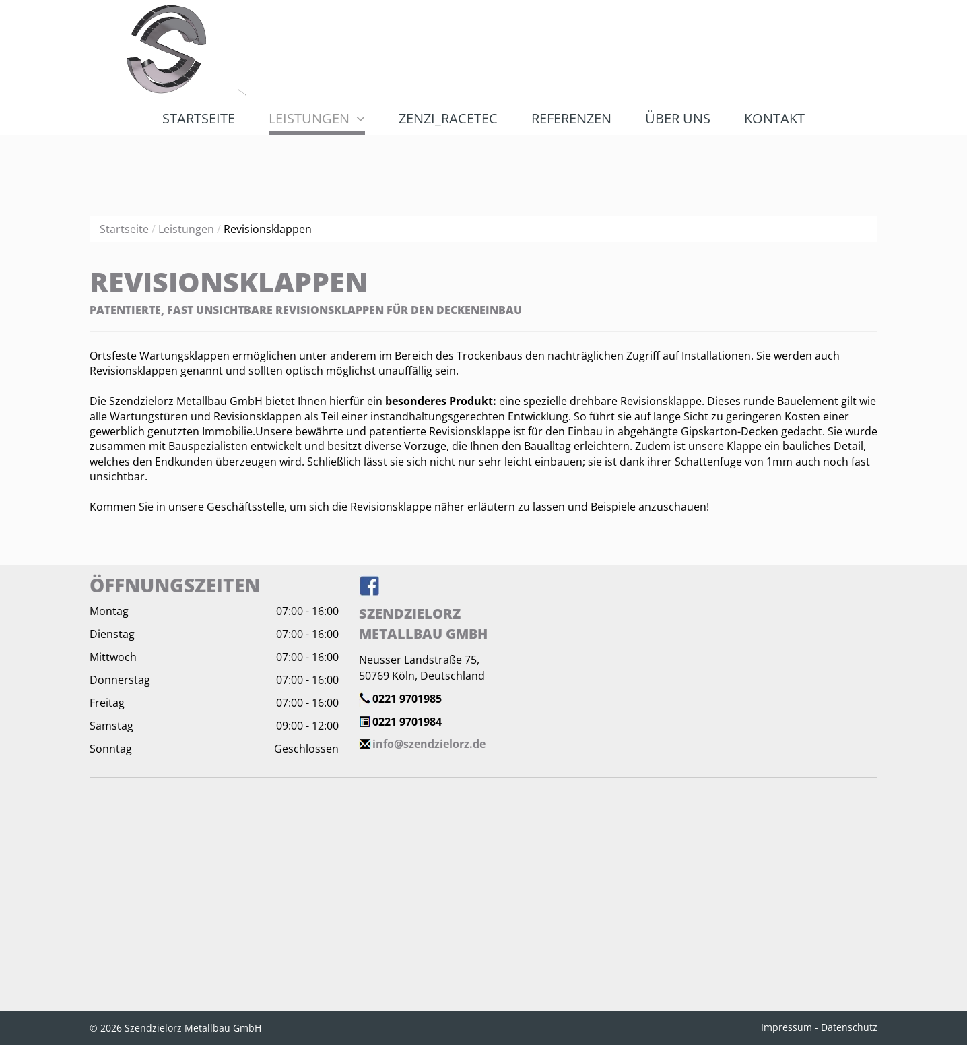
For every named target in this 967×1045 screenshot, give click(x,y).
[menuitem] (198, 118)
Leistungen (186, 229)
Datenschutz (849, 1027)
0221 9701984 (407, 721)
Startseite (124, 229)
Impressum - (789, 1027)
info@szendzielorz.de (429, 743)
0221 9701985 (407, 698)
